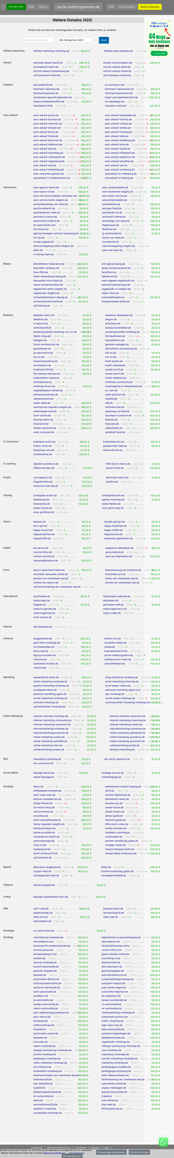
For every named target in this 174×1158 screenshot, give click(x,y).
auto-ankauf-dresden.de (47, 127)
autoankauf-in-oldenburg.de (121, 173)
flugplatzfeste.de (43, 481)
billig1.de (106, 867)
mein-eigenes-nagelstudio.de (118, 280)
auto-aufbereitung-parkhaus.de (51, 1012)
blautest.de (39, 974)
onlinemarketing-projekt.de (48, 749)
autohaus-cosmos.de (45, 216)
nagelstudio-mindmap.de (116, 1041)
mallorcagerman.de (44, 612)
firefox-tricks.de (42, 445)
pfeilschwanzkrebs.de (45, 394)
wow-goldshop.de (43, 512)
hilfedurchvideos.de (44, 828)
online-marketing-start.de (47, 745)
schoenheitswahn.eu (113, 297)
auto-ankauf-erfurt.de (45, 131)
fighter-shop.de (42, 336)
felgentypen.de (110, 225)
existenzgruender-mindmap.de (122, 331)
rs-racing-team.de (43, 254)
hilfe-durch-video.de (116, 824)
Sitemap (95, 1147)
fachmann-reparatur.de (46, 88)
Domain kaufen (127, 7)
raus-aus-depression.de (118, 556)
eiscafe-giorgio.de (114, 521)
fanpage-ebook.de (43, 772)
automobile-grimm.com (115, 1016)
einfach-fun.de (112, 638)
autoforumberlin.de (44, 208)
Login (106, 1147)
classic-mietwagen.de (114, 1087)
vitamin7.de (39, 667)
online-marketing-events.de (48, 736)
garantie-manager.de (117, 344)
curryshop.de (40, 815)
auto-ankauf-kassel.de (117, 148)
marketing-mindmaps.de (115, 1054)
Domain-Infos (16, 6)
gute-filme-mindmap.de (46, 642)
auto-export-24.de (43, 191)
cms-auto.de (40, 1041)
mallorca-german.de (44, 608)
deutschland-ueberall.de (116, 596)
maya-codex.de (112, 612)
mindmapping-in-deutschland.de (123, 386)
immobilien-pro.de (115, 574)
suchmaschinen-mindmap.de (49, 706)
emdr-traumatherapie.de (47, 819)
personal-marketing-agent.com (122, 689)
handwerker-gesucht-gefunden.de (52, 97)
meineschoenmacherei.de (116, 284)
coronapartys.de (42, 477)
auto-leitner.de (110, 1100)
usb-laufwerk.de (42, 857)
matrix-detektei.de (115, 377)
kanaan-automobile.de (46, 1004)
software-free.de (114, 407)
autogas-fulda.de (111, 208)
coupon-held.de (42, 871)
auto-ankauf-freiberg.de (118, 131)
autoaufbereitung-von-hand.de (50, 204)
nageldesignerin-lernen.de (48, 390)
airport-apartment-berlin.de (49, 569)
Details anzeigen (139, 1152)
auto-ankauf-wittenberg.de (48, 169)
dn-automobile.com (44, 225)
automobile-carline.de (114, 1083)
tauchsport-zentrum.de (118, 415)
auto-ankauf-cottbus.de (118, 123)
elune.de (38, 1100)
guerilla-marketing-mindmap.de (51, 685)
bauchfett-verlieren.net (46, 267)
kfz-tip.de (38, 237)
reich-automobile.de (44, 991)
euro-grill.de (40, 525)
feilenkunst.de (109, 276)
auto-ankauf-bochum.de (47, 119)
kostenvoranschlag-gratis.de (117, 871)
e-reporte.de (40, 323)
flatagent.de (40, 340)
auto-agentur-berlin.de (46, 187)
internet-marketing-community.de (52, 720)
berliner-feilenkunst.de (117, 794)
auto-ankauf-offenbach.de (120, 152)
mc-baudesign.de (114, 101)
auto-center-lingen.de (114, 987)
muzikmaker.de (113, 836)
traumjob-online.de (115, 105)
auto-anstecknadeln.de (115, 187)
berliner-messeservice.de (47, 799)
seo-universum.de (43, 763)
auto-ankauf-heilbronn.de (47, 144)
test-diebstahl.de (43, 1083)
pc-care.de (111, 390)
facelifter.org (109, 272)
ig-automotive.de (43, 352)
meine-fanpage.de (43, 776)
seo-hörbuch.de (42, 1066)
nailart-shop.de (110, 293)
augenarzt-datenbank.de (119, 547)
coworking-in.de (111, 958)
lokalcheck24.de (42, 1079)
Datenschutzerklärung (54, 1152)
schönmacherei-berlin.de (47, 983)
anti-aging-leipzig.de (113, 263)
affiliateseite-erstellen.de (47, 790)
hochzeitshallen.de (43, 646)
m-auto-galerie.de (43, 241)
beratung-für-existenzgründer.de (51, 945)
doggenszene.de (42, 638)
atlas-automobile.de (113, 1029)
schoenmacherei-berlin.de (48, 301)
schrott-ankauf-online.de (117, 71)
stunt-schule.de (42, 415)
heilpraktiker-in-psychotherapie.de (121, 937)
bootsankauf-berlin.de (45, 66)
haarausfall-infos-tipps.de (47, 280)
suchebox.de (40, 995)
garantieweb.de (42, 348)
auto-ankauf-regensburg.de (48, 161)
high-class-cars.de (112, 1025)
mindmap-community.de (119, 381)
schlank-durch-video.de (117, 659)
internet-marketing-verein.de (126, 724)
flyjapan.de (39, 604)
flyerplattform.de (114, 340)
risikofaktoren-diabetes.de (48, 937)
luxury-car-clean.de (113, 237)
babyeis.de (39, 521)
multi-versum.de (42, 617)
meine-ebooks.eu (113, 450)
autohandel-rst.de (112, 212)
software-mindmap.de (45, 702)
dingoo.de (111, 319)
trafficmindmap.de (43, 1025)
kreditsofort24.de (43, 369)
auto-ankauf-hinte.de (117, 144)
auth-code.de (40, 908)
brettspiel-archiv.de (44, 441)
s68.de (109, 402)
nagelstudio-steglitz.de (46, 293)
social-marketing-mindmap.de (50, 698)
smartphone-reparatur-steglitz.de (52, 407)
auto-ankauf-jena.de (44, 148)
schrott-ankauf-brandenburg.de (51, 71)
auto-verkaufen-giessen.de (48, 173)
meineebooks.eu (42, 381)
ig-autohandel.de (111, 233)
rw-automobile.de (112, 1008)
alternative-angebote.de (47, 867)
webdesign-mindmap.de (47, 1058)
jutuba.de (109, 646)
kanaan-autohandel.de (114, 999)
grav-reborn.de (41, 1016)
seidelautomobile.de (113, 1037)
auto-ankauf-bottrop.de (118, 119)
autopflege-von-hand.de (116, 220)
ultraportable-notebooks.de (121, 853)
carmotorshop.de (43, 811)
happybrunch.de (113, 534)
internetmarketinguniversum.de (50, 732)
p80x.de (38, 250)
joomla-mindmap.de (44, 1054)
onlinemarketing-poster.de (124, 745)
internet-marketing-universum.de (51, 724)
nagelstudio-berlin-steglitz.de (50, 288)
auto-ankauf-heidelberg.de (120, 140)
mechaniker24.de (43, 105)
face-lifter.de (40, 272)
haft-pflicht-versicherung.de (121, 348)
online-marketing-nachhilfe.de (50, 741)
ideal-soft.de (40, 916)
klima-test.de (40, 651)
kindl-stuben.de (114, 361)
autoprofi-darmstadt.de (46, 987)
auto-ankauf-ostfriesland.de (49, 156)
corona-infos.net (42, 552)
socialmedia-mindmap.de (47, 1112)
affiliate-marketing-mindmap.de (51, 50)
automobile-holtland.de (46, 220)
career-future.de (114, 807)
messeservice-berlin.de (46, 836)
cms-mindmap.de (111, 1050)
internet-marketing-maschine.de (128, 720)
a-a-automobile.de (43, 930)
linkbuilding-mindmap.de (47, 759)
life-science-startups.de (46, 373)
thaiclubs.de (112, 423)
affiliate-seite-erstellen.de (118, 50)
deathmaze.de (41, 499)
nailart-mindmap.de (44, 1045)
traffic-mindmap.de (112, 1020)
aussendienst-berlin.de (46, 677)
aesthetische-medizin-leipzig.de (123, 786)
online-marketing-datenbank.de (127, 732)
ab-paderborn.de (111, 995)
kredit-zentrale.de (115, 365)
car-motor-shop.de (44, 807)
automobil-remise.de (114, 216)
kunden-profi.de (114, 369)
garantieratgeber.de (113, 970)
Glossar (43, 6)
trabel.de (107, 1096)
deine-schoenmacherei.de (116, 267)
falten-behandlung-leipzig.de (49, 276)
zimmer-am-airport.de (45, 582)
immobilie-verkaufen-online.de (50, 574)
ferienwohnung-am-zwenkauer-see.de (123, 1079)
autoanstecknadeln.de (114, 199)
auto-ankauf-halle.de (116, 136)
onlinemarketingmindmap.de (118, 979)
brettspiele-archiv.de (45, 495)
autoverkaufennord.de (114, 974)
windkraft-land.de (115, 432)
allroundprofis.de (43, 84)
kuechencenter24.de (115, 651)
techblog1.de (40, 1020)
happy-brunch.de (43, 529)
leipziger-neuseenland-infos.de (50, 896)
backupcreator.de (113, 908)
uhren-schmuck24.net (45, 853)
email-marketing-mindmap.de (122, 681)
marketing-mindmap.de (115, 1062)
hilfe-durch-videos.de (118, 463)
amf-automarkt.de (112, 966)
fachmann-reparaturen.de (119, 88)
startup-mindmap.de (45, 962)
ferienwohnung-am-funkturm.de (123, 569)
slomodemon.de (111, 941)
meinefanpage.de (111, 776)
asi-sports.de (40, 547)
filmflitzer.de (109, 229)
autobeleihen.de (111, 204)
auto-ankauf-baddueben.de (120, 115)
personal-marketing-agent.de (49, 693)
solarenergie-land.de (45, 411)
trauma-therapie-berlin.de (119, 849)
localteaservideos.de (45, 689)
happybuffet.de (42, 538)
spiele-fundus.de (42, 507)
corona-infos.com (112, 949)
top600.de (39, 1087)
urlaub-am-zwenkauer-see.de (121, 578)
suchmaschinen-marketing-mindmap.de (127, 702)
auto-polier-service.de (114, 195)
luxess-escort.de (114, 373)
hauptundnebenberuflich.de (48, 101)
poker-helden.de (111, 503)
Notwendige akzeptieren (111, 1152)
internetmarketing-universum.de (128, 728)
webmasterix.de (42, 921)
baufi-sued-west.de (44, 794)
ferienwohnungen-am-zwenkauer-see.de (56, 1075)
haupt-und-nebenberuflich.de (121, 97)
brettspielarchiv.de (113, 441)
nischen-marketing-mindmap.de (119, 1058)
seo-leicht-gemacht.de (117, 759)
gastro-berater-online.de (115, 954)
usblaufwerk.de (113, 427)
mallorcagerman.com (115, 608)
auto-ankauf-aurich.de (45, 115)
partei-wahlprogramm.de (118, 655)
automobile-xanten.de (45, 1033)
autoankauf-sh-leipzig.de (119, 177)
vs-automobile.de (111, 1004)
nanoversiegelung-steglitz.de (118, 245)
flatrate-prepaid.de (44, 884)
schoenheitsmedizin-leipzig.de (50, 297)
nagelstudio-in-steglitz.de (116, 288)
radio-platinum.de (115, 394)
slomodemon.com (43, 941)
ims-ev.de (110, 352)
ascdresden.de (41, 596)
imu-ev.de (38, 356)
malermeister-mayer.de (46, 377)
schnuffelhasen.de (114, 663)
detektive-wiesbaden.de (118, 315)
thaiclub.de (111, 419)
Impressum (37, 1147)
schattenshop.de (42, 454)
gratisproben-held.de (115, 445)
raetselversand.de (43, 398)
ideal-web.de (110, 916)
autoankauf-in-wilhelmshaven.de (51, 177)
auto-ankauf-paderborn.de (120, 156)
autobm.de (39, 958)
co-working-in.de (114, 84)
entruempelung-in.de (45, 954)
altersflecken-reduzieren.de (48, 263)
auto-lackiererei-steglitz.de (117, 191)
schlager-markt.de (115, 844)
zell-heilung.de (41, 305)
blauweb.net (40, 1037)
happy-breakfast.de (115, 525)
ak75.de (109, 790)
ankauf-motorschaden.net (117, 62)
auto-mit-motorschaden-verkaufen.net (55, 195)
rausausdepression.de (45, 560)
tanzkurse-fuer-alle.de (45, 485)
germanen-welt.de (113, 604)
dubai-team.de (41, 600)
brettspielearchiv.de (113, 495)
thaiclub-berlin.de (43, 419)
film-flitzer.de (40, 229)
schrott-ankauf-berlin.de (117, 66)
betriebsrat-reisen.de (117, 799)
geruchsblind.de (114, 552)
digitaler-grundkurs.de (45, 463)
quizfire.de (112, 481)
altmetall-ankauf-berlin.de (48, 62)
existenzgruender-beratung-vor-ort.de (55, 331)
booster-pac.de (114, 803)
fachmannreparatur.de (45, 93)
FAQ (111, 7)
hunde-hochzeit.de (115, 828)
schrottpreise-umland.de (117, 75)
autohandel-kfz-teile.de (46, 212)
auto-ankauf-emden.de (118, 127)
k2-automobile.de (43, 1096)
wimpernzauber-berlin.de (116, 301)
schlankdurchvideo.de (45, 663)
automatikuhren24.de (45, 1104)
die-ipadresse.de (42, 626)
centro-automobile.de (45, 1008)
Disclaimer (80, 1147)
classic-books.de (114, 811)
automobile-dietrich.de (46, 979)
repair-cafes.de (41, 402)
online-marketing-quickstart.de (127, 741)
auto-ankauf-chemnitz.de (47, 123)
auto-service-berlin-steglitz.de (50, 199)
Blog (31, 6)
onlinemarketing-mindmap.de (118, 1012)
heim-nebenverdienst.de (115, 1075)
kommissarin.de (42, 365)
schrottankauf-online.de (46, 75)
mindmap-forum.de (44, 386)
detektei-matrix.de (43, 315)
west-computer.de (43, 432)
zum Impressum (76, 1152)
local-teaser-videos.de (118, 685)
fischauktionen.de (115, 336)
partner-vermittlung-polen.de (121, 840)
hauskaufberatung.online (115, 945)
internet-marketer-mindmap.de (50, 716)
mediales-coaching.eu (117, 832)
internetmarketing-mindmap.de (50, 728)
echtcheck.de (112, 323)
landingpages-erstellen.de (116, 1066)
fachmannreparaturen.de (119, 93)
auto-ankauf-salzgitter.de (119, 161)
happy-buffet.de (113, 529)
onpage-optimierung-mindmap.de (52, 1050)
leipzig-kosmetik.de (44, 655)
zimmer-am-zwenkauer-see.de (122, 582)
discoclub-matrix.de (117, 477)
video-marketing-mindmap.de (50, 1062)
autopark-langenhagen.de (116, 1033)
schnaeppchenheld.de (113, 875)
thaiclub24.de (41, 423)
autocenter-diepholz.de (115, 991)
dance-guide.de (114, 815)
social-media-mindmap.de (120, 698)
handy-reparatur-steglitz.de (48, 824)
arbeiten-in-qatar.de (44, 1108)
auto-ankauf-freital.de (45, 136)
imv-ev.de (110, 356)
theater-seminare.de (44, 427)
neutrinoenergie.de (43, 840)
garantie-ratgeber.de (45, 970)
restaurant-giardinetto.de (118, 538)
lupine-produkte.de (44, 832)
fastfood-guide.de (115, 819)
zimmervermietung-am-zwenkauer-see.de (56, 586)
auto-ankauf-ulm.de (116, 165)
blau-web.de (109, 1104)
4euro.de (38, 786)
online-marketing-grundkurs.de (127, 736)
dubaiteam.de (110, 600)
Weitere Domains (149, 7)
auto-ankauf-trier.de (44, 165)
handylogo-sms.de (43, 450)
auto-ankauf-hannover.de (47, 140)
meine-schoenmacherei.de (48, 284)
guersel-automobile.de (114, 1091)
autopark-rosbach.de (113, 983)
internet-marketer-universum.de (127, 716)
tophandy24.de (41, 849)
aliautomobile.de (111, 962)
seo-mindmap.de (114, 693)
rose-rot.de (39, 844)
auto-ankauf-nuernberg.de (48, 152)
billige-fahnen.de (42, 803)
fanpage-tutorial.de (113, 772)
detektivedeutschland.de (47, 1091)
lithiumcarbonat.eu (112, 1108)
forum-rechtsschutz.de (46, 344)
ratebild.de (111, 398)
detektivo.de (40, 319)
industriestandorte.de (45, 361)
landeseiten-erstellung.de (47, 1071)
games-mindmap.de (113, 499)
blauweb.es (39, 1029)
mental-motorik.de (43, 556)
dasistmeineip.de (42, 912)
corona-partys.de (43, 949)
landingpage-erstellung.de (116, 1071)
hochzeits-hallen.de (115, 642)
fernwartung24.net (113, 912)
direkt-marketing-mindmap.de (50, 681)
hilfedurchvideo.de (43, 467)
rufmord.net (40, 659)
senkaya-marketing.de (122, 749)
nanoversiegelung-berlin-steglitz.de (53, 245)
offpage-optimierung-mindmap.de (121, 1045)
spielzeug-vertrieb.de (117, 411)
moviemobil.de (110, 241)
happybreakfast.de (44, 534)
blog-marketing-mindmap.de (121, 677)
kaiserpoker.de (41, 503)
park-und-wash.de (112, 250)
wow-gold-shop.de (113, 507)
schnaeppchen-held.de (46, 875)
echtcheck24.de (42, 327)
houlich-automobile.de (46, 966)
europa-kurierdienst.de (118, 327)
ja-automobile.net (43, 999)
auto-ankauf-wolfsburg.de (120, 169)
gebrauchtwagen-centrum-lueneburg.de (55, 233)
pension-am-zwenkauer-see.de (50, 578)
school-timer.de (115, 467)
